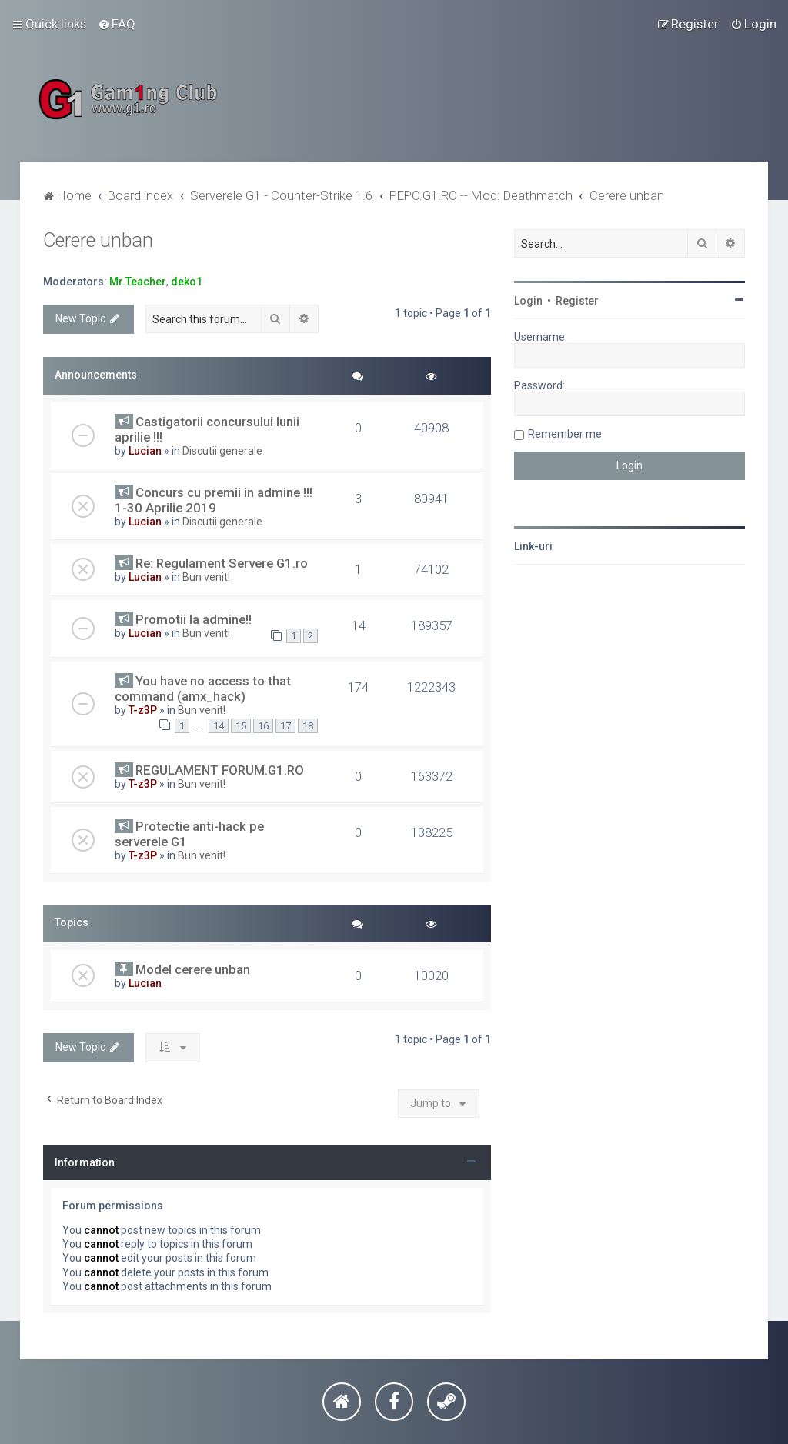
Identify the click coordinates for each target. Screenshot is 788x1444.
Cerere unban (98, 240)
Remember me (565, 434)
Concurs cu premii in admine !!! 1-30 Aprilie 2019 (213, 500)
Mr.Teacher (137, 281)
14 (218, 726)
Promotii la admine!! (193, 619)
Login (528, 301)
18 (307, 726)
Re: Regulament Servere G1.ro (221, 563)
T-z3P (143, 710)
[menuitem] (116, 24)
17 (285, 726)
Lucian (145, 451)
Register (577, 301)
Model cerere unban (192, 969)
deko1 (186, 281)
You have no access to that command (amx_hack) (203, 688)
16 (263, 726)
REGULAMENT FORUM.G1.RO (219, 770)
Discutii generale (222, 451)
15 (240, 726)
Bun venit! (206, 577)
